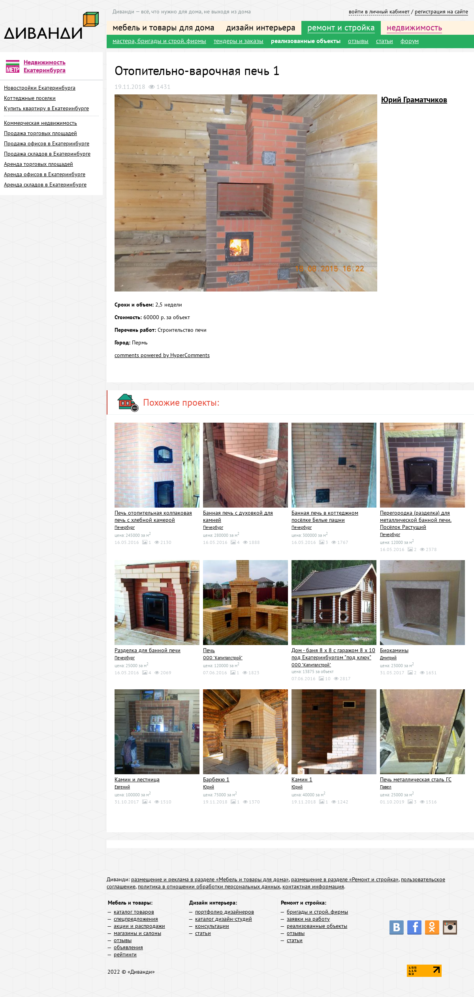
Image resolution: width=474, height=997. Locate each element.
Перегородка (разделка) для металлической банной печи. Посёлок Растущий (415, 519)
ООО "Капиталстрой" (223, 657)
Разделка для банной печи (148, 650)
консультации (212, 925)
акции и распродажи (139, 925)
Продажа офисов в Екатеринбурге (46, 143)
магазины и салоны (137, 933)
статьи (384, 41)
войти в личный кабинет (379, 11)
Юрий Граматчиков (414, 99)
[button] (370, 101)
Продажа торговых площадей (40, 133)
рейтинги (125, 954)
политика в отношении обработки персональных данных (209, 886)
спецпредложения (136, 918)
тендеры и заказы (238, 41)
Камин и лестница (137, 779)
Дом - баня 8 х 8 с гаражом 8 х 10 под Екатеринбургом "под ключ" (333, 654)
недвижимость (414, 27)
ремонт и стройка (341, 27)
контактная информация (313, 886)
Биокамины (394, 650)
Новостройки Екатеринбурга (39, 87)
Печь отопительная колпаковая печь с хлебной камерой (153, 516)
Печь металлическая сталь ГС (415, 779)
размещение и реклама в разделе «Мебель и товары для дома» (210, 879)
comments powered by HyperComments (162, 355)
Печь (209, 650)
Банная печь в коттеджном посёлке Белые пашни (325, 516)
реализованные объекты (305, 41)
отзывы (358, 41)
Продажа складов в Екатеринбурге (47, 153)
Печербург (125, 527)
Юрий (208, 787)
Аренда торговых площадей (38, 163)
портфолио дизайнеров (224, 911)
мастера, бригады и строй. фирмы (159, 41)
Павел (385, 787)
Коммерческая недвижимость (40, 122)
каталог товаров (134, 911)
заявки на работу (308, 918)
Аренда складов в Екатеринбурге (45, 184)
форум (410, 41)
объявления (128, 947)
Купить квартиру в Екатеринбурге (46, 108)
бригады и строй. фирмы (317, 911)
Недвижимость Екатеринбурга (45, 66)
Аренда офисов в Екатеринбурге (44, 174)
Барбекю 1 (216, 779)
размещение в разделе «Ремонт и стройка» (345, 879)
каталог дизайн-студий (223, 918)
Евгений (122, 787)
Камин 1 (302, 779)
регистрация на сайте (441, 11)
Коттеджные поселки (30, 98)
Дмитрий (388, 657)
